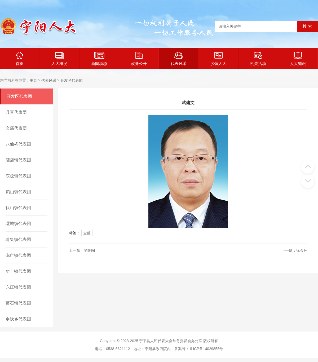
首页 (20, 59)
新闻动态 (99, 59)
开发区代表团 (71, 80)
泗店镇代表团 (18, 160)
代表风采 (179, 59)
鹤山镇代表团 (18, 191)
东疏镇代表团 (18, 176)
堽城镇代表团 (18, 223)
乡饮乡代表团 (18, 319)
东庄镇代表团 (18, 287)
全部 (87, 233)
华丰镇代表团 (18, 271)
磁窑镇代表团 (18, 255)
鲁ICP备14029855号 (206, 349)
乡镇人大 (218, 59)
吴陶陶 (89, 250)
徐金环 (301, 250)
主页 (33, 80)
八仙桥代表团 (18, 144)
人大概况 (59, 59)
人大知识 (298, 59)
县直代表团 (16, 112)
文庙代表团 (16, 128)
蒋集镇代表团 (18, 239)
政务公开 (139, 59)
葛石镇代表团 (18, 303)
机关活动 (258, 59)
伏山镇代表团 (18, 207)
